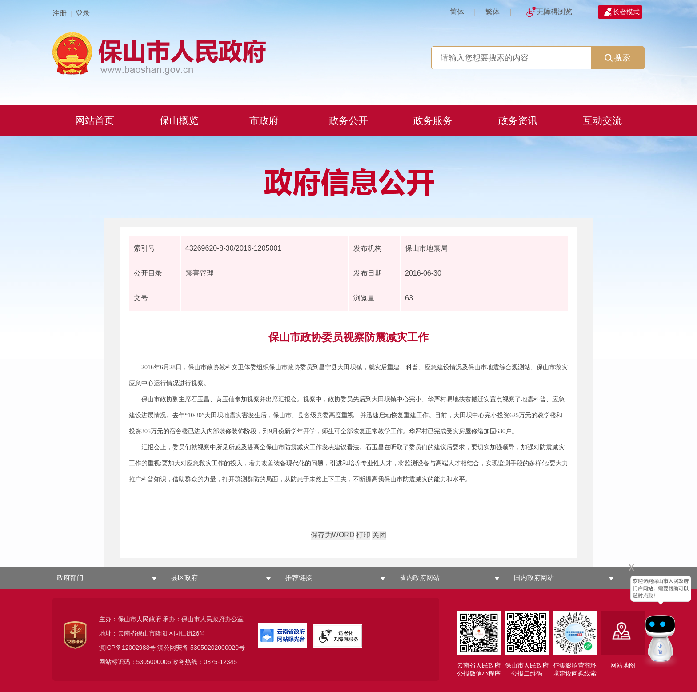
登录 (83, 13)
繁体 (492, 12)
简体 (457, 12)
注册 (59, 13)
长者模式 (626, 12)
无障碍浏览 (554, 12)
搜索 (617, 58)
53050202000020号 (217, 647)
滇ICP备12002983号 (127, 647)
